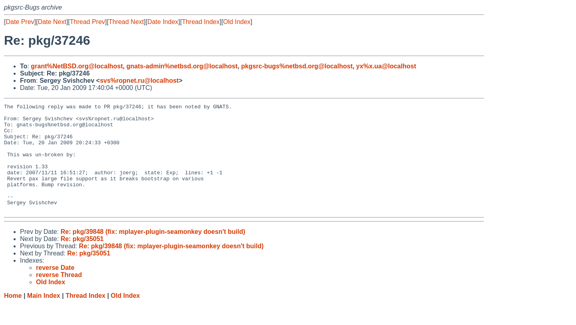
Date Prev (20, 21)
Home (13, 317)
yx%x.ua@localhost (386, 66)
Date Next (52, 21)
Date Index (162, 21)
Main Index (43, 317)
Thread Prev (87, 21)
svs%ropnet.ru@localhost (139, 80)
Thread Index (201, 21)
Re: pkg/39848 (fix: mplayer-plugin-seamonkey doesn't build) (152, 253)
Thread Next (126, 21)
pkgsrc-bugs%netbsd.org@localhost (297, 66)
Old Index (236, 21)
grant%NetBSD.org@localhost (77, 66)
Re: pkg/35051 (82, 260)
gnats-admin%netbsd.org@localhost (182, 66)
